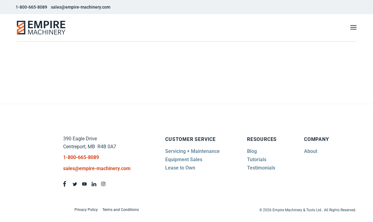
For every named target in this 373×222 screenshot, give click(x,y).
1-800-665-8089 (31, 7)
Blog (252, 151)
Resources (262, 139)
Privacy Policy (86, 210)
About (310, 151)
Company (316, 139)
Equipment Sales (183, 159)
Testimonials (261, 168)
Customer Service (190, 139)
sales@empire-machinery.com (80, 7)
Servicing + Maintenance (192, 151)
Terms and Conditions (120, 210)
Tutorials (256, 159)
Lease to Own (180, 168)
